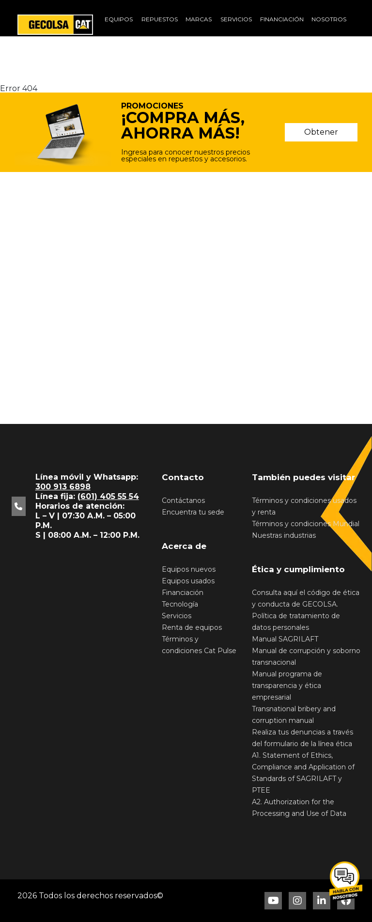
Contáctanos (183, 500)
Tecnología (180, 604)
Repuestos (159, 19)
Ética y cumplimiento (298, 569)
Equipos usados (188, 581)
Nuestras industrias (284, 535)
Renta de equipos (192, 627)
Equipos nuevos (189, 569)
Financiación (282, 19)
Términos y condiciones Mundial (305, 523)
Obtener (321, 132)
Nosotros (328, 19)
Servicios (236, 19)
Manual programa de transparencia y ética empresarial (287, 686)
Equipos (119, 19)
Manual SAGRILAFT (285, 639)
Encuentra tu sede (193, 512)
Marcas (199, 19)
